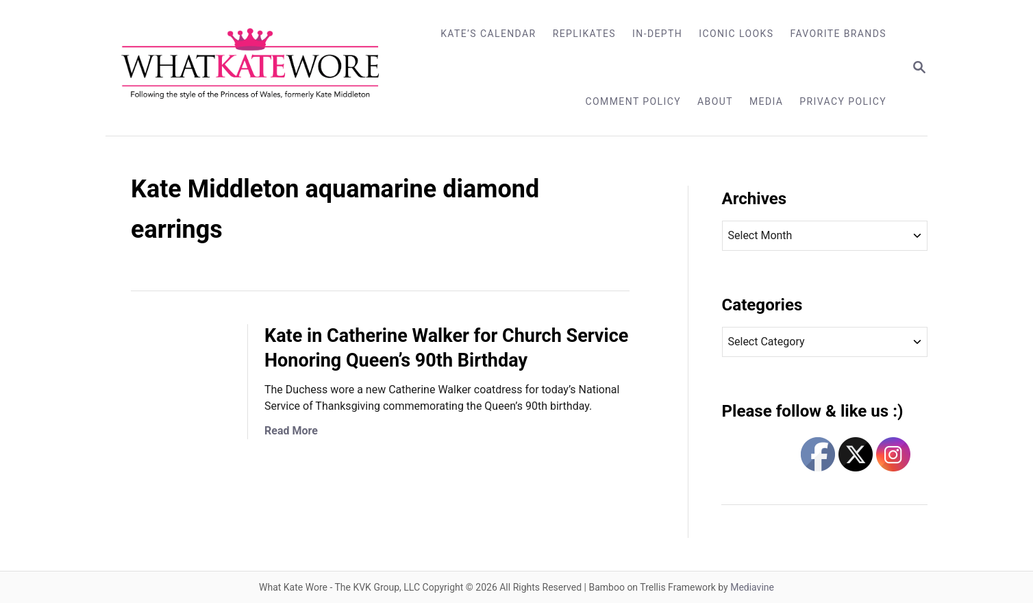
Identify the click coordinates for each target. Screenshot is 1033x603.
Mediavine (752, 587)
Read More (291, 430)
